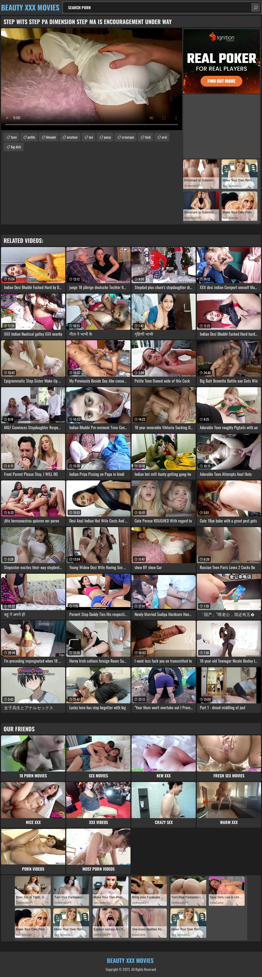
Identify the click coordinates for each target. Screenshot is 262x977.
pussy (107, 137)
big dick (16, 146)
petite (31, 137)
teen (14, 137)
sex (91, 137)
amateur (72, 137)
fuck (148, 137)
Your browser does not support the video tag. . (91, 79)
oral (164, 137)
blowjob (51, 137)
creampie (128, 137)
